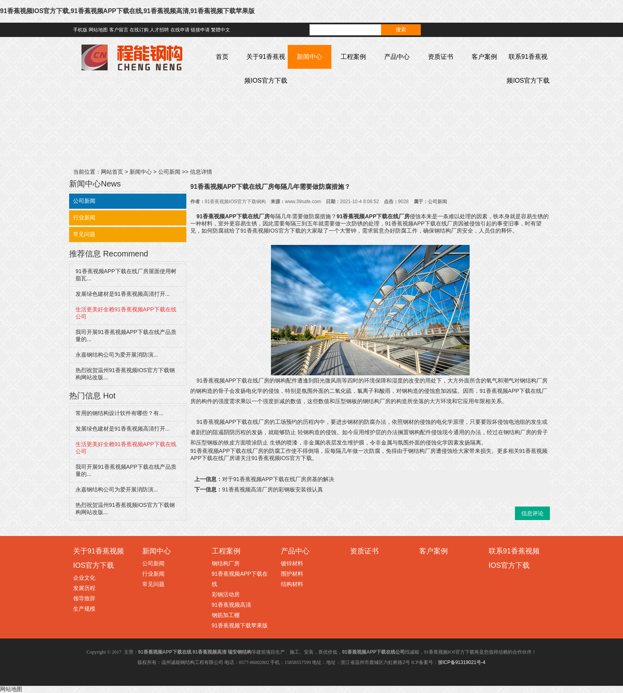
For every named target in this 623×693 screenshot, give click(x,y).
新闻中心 (309, 56)
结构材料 (292, 584)
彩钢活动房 (226, 594)
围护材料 (292, 574)
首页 (222, 56)
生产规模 (84, 609)
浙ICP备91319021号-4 (462, 662)
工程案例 (353, 56)
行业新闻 (84, 217)
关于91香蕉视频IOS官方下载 (265, 68)
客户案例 (484, 56)
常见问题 (84, 234)
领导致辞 (84, 598)
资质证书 (440, 56)
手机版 (80, 30)
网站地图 (98, 30)
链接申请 (200, 30)
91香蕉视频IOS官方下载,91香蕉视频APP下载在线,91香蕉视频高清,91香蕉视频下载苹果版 (127, 11)
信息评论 (532, 513)
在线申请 (180, 30)
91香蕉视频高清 (232, 605)
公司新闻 (169, 172)
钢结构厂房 (226, 563)
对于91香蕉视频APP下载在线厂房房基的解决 (278, 479)
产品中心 (397, 56)
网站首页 (112, 172)
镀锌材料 (292, 563)
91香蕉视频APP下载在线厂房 (233, 216)
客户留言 (118, 30)
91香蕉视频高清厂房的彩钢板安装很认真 (272, 489)
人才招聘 (159, 30)
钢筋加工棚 (226, 615)
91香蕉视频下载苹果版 (240, 625)
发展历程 (84, 588)
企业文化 (84, 578)
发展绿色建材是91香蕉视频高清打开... (122, 294)
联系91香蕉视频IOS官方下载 (528, 68)
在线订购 (139, 30)
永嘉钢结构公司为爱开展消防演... (116, 354)
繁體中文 (220, 30)
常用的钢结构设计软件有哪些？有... (119, 413)
